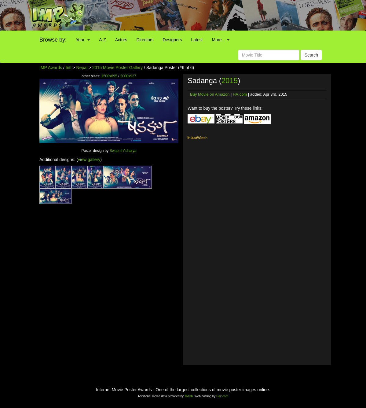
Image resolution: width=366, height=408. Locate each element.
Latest (197, 39)
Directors (144, 39)
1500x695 (109, 76)
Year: (83, 39)
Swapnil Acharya (122, 151)
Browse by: (53, 40)
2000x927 (128, 76)
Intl (68, 67)
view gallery (89, 159)
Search (311, 55)
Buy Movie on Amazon (209, 94)
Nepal (82, 67)
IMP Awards (50, 67)
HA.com (240, 94)
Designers (172, 39)
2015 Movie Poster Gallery (117, 67)
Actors (121, 39)
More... (220, 39)
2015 (229, 80)
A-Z (102, 39)
